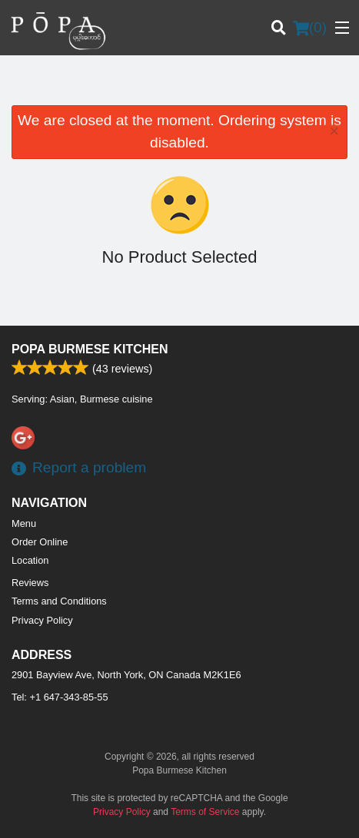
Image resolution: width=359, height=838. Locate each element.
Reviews (30, 582)
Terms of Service (205, 812)
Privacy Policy (42, 620)
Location (30, 560)
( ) (310, 27)
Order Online (40, 542)
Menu (24, 523)
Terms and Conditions (59, 601)
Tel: (60, 697)
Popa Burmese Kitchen (90, 349)
